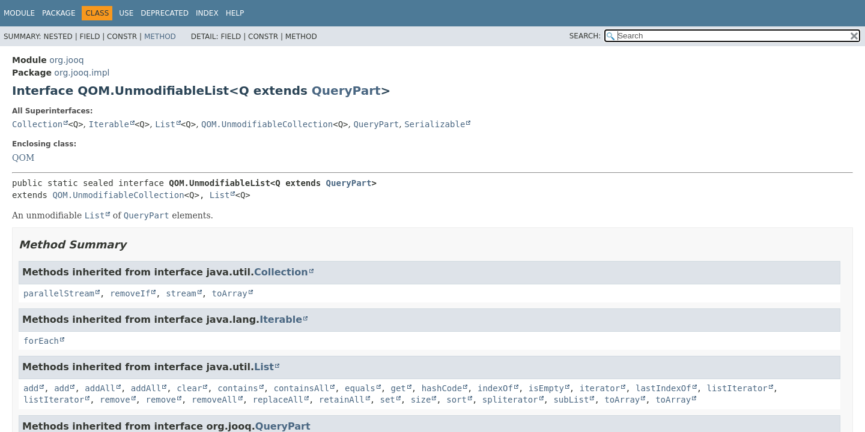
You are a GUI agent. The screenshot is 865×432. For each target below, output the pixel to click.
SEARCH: (585, 36)
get (398, 388)
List (165, 124)
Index (207, 13)
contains (237, 388)
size (421, 399)
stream (181, 293)
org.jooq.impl (81, 72)
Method (160, 36)
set (387, 399)
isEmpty (546, 388)
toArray (229, 293)
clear (189, 388)
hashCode (442, 388)
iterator (600, 388)
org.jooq (66, 60)
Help (235, 13)
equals (360, 388)
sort (456, 399)
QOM (23, 158)
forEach (41, 341)
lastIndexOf (663, 388)
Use (126, 13)
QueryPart (346, 90)
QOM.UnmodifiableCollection (267, 124)
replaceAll (278, 399)
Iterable (109, 124)
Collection (37, 124)
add (30, 388)
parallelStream (58, 293)
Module (19, 13)
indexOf (495, 388)
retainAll (342, 399)
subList (571, 399)
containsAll (302, 388)
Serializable (434, 124)
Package (58, 13)
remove (115, 399)
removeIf (130, 293)
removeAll (214, 399)
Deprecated (165, 13)
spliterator (510, 399)
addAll (100, 388)
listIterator (737, 388)
